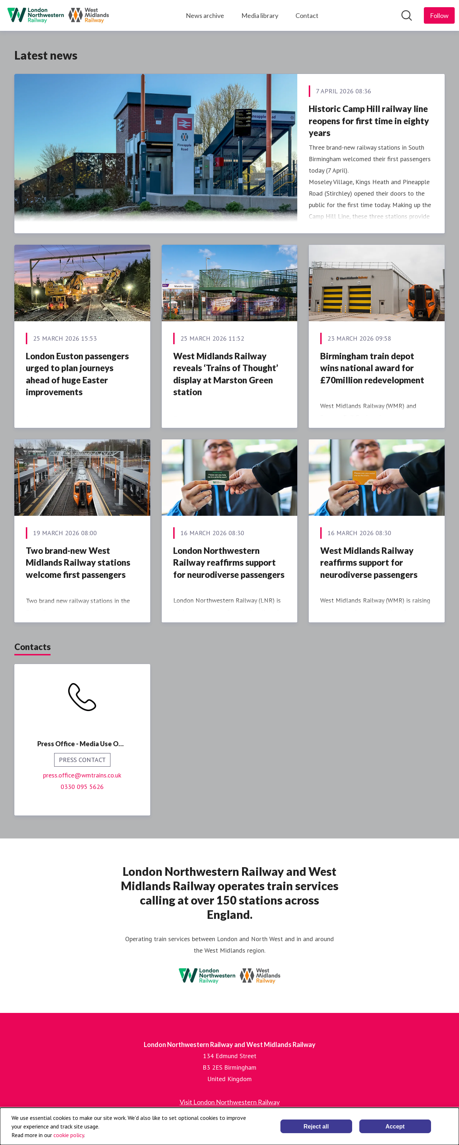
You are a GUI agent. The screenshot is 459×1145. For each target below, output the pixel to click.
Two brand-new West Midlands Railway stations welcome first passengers (78, 562)
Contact (306, 15)
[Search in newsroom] (406, 15)
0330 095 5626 (82, 786)
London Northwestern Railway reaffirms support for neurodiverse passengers (228, 562)
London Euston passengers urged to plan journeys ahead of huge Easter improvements (77, 374)
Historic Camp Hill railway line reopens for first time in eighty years (369, 120)
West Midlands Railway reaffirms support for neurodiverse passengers (368, 562)
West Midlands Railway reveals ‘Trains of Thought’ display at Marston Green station (225, 374)
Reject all (316, 1126)
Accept (394, 1126)
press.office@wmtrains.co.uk (82, 775)
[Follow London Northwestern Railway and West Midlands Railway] (439, 15)
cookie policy (68, 1135)
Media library (259, 15)
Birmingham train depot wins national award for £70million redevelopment (372, 368)
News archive (205, 15)
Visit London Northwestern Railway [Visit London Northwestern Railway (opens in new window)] (230, 1102)
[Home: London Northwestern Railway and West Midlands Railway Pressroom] (58, 15)
